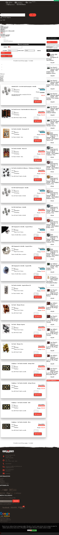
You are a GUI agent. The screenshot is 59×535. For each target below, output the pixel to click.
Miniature (2, 32)
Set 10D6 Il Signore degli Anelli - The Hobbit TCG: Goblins (52, 266)
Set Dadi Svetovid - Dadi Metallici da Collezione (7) (24, 109)
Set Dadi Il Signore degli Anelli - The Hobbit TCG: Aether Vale (52, 83)
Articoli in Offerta (4, 36)
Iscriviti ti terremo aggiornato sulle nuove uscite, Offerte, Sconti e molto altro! (9, 504)
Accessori (2, 34)
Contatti (2, 478)
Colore (5, 50)
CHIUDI (30, 532)
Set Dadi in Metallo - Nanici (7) (19, 148)
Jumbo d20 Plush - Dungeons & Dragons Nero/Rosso (52, 57)
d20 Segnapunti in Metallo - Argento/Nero (22, 246)
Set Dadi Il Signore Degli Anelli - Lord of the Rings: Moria (52, 345)
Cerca (5, 47)
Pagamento (2, 482)
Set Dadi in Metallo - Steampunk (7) (20, 129)
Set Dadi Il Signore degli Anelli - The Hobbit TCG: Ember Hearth (52, 96)
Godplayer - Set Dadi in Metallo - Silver (21, 422)
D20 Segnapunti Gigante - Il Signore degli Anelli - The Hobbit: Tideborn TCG (52, 151)
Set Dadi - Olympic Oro (17, 344)
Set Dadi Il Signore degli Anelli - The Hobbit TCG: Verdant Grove (52, 123)
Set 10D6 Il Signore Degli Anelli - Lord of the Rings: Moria (52, 358)
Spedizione (2, 480)
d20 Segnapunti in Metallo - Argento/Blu (21, 265)
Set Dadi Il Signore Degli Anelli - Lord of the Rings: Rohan (52, 293)
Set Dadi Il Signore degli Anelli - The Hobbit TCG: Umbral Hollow (52, 109)
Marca (39, 50)
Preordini (50, 50)
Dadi (1, 33)
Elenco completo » (51, 380)
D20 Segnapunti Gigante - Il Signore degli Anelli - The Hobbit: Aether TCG (52, 209)
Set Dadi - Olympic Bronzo (18, 305)
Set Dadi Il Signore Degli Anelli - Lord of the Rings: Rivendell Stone (52, 371)
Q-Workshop (16, 91)
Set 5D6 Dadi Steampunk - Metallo (20, 187)
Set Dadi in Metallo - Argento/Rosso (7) (21, 285)
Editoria (2, 30)
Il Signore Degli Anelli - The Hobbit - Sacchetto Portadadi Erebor (52, 280)
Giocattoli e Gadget (5, 35)
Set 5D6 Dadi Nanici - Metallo (19, 207)
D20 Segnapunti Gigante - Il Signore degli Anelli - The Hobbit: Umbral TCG (52, 238)
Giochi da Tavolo (4, 27)
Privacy (54, 527)
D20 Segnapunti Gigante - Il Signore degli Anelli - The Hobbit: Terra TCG (52, 137)
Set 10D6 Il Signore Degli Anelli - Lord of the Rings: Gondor (52, 332)
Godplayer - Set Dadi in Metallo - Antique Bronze (23, 383)
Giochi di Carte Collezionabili (7, 31)
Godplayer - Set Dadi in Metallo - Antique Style (23, 363)
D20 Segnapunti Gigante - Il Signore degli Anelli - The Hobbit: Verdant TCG (52, 253)
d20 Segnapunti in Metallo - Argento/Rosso (22, 226)
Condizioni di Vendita (4, 483)
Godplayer (16, 368)
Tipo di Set (21, 50)
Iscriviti (16, 501)
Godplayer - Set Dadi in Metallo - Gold (21, 402)
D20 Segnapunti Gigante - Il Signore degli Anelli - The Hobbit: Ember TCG (52, 224)
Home (1, 26)
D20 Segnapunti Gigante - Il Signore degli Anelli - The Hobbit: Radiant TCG (52, 195)
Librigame (2, 29)
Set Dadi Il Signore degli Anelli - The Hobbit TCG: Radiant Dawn (52, 70)
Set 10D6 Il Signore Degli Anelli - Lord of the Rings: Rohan (52, 306)
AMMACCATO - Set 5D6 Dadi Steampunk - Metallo (24, 86)
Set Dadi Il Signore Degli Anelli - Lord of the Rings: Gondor (52, 319)
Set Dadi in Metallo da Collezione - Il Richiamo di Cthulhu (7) (26, 168)
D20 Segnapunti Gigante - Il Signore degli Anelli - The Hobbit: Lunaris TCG (52, 166)
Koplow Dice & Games (18, 232)
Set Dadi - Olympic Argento (18, 324)
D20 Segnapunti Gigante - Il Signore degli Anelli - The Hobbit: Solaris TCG (52, 180)
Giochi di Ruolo (4, 28)
